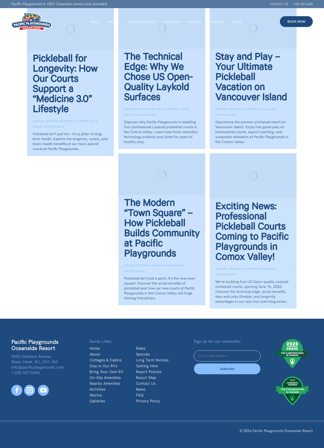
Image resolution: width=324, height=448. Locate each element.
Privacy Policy (148, 401)
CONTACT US (279, 4)
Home (95, 348)
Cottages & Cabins (106, 360)
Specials (143, 354)
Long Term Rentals (152, 360)
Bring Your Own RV (107, 371)
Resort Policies (149, 371)
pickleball (81, 121)
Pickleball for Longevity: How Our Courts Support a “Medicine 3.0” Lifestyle (65, 85)
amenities (51, 121)
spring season (267, 109)
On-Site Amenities (105, 377)
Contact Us (145, 383)
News (140, 389)
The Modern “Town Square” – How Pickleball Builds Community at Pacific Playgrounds (162, 229)
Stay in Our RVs (103, 365)
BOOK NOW (296, 22)
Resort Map (146, 377)
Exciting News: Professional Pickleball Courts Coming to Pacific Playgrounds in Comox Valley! (251, 233)
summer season (54, 126)
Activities (97, 389)
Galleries (97, 401)
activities (38, 121)
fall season (66, 121)
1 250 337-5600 (302, 4)
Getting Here (147, 365)
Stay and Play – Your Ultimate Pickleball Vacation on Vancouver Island (251, 78)
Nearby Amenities (105, 383)
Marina (96, 395)
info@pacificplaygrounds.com (37, 367)
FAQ (140, 395)
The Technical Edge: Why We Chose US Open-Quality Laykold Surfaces (158, 78)
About (95, 354)
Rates (141, 348)
